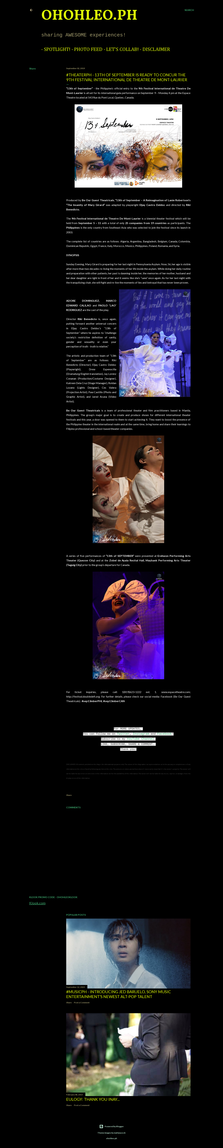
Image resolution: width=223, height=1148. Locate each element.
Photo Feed (86, 49)
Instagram (141, 734)
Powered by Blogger (111, 1126)
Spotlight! (54, 49)
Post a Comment (82, 1002)
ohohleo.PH (89, 16)
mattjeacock (120, 1133)
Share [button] (32, 68)
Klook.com (37, 903)
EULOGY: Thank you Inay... (93, 1099)
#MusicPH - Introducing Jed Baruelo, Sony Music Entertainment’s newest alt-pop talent (118, 994)
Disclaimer (154, 49)
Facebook (164, 734)
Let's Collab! (120, 49)
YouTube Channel (140, 739)
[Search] (189, 10)
